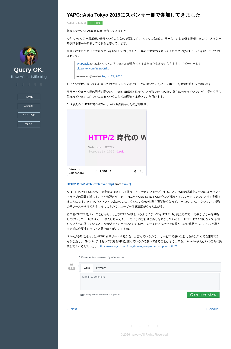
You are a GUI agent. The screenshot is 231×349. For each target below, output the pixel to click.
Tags (29, 124)
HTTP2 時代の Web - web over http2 (91, 193)
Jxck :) (126, 193)
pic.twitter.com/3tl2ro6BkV (93, 77)
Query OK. (29, 69)
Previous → (214, 318)
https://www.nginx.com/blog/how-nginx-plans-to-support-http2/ (138, 255)
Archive (29, 115)
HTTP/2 (95, 32)
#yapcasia (83, 72)
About (28, 106)
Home (29, 96)
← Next (72, 318)
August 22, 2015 (111, 85)
